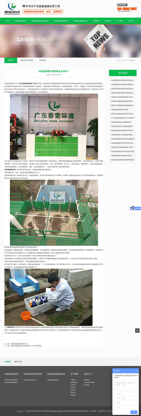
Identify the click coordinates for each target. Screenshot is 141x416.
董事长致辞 (73, 382)
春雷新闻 (11, 60)
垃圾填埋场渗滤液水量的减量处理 (122, 139)
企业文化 (73, 385)
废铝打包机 (18, 361)
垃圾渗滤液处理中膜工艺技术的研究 (123, 143)
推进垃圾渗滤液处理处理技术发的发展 (124, 114)
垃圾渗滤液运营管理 (61, 21)
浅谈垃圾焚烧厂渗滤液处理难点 (122, 135)
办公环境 (73, 387)
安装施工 (73, 390)
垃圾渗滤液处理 (20, 21)
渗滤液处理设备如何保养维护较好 (122, 160)
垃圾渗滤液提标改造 (80, 21)
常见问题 (42, 60)
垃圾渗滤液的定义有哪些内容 (121, 122)
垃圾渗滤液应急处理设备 (40, 21)
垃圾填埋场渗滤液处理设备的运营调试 (124, 93)
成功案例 (108, 21)
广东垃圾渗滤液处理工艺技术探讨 (122, 118)
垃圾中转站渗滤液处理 (11, 382)
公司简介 (73, 380)
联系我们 (73, 395)
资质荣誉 (96, 21)
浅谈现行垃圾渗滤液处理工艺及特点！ (124, 97)
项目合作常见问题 (26, 60)
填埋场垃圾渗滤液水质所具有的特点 (123, 89)
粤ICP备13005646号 (56, 411)
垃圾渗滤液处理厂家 (28, 83)
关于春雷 (120, 21)
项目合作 (73, 392)
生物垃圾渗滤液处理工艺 (19, 344)
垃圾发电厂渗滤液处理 (11, 380)
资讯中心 (131, 21)
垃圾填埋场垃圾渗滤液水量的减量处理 (124, 84)
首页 (7, 21)
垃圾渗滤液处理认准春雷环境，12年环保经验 (26, 346)
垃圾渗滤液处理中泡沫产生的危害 (122, 151)
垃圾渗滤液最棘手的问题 (119, 109)
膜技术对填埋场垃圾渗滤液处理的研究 (124, 105)
